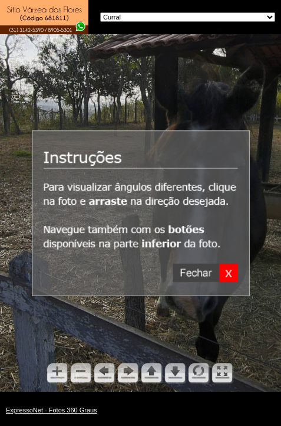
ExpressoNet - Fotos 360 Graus (51, 410)
